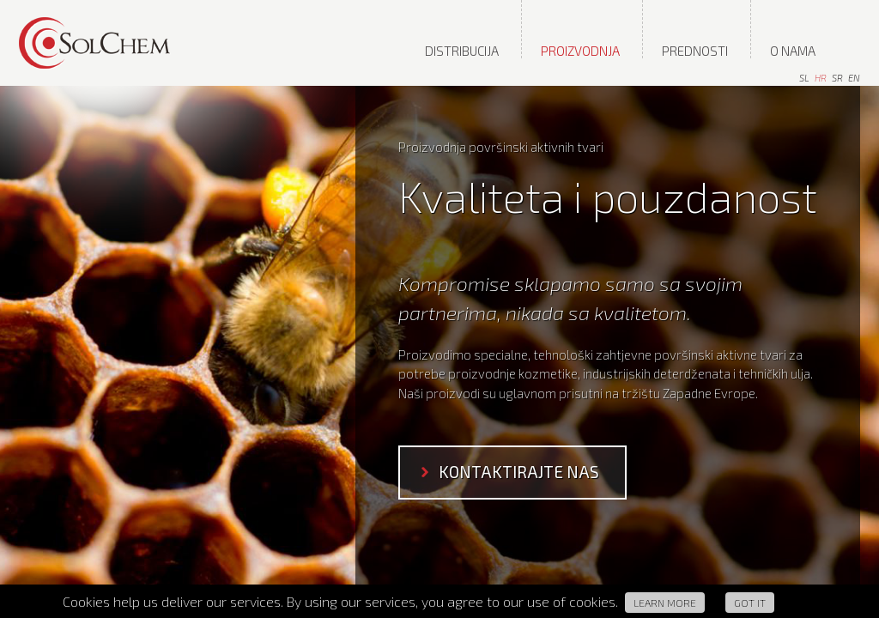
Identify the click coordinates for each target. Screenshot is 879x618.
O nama (792, 50)
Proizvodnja (580, 50)
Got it (750, 603)
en (854, 77)
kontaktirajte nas (519, 472)
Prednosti (695, 50)
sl (804, 77)
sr (837, 77)
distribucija (462, 50)
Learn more (664, 603)
